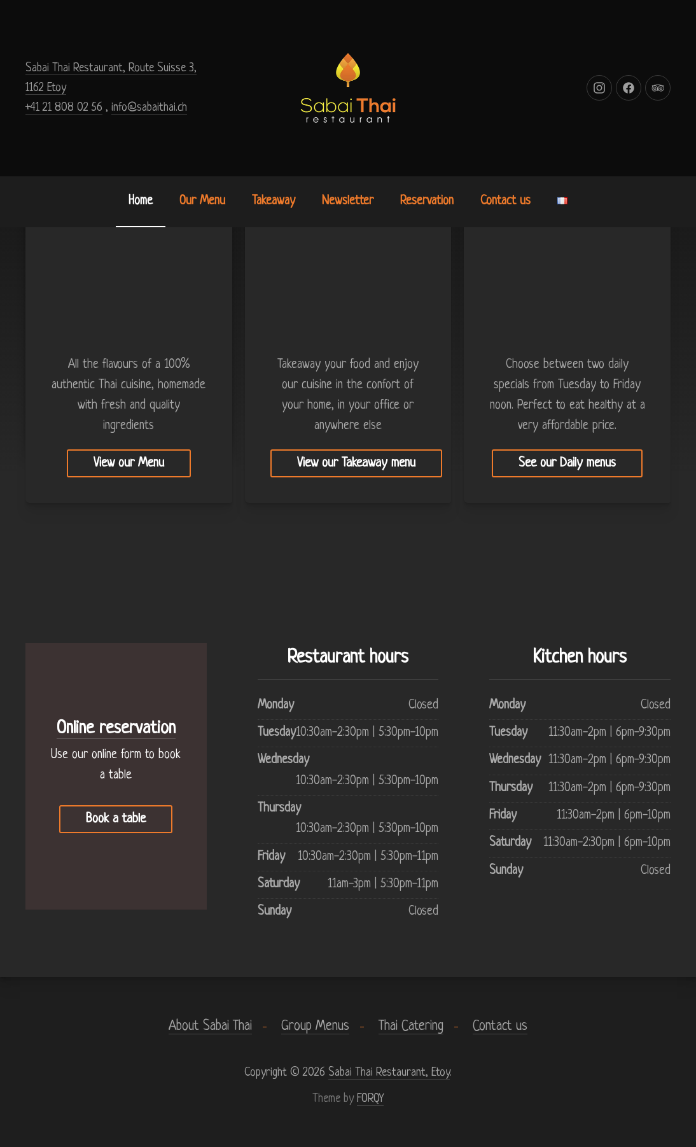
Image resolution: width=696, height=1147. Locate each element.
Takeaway (273, 201)
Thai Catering (411, 1026)
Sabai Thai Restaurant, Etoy (389, 1072)
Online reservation (116, 728)
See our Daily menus (567, 463)
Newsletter (347, 201)
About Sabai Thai (210, 1026)
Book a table (116, 819)
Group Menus (315, 1026)
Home (141, 201)
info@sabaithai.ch (149, 107)
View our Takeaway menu (356, 463)
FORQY (370, 1098)
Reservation (427, 201)
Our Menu (202, 201)
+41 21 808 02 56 (63, 107)
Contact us (505, 201)
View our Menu (129, 463)
